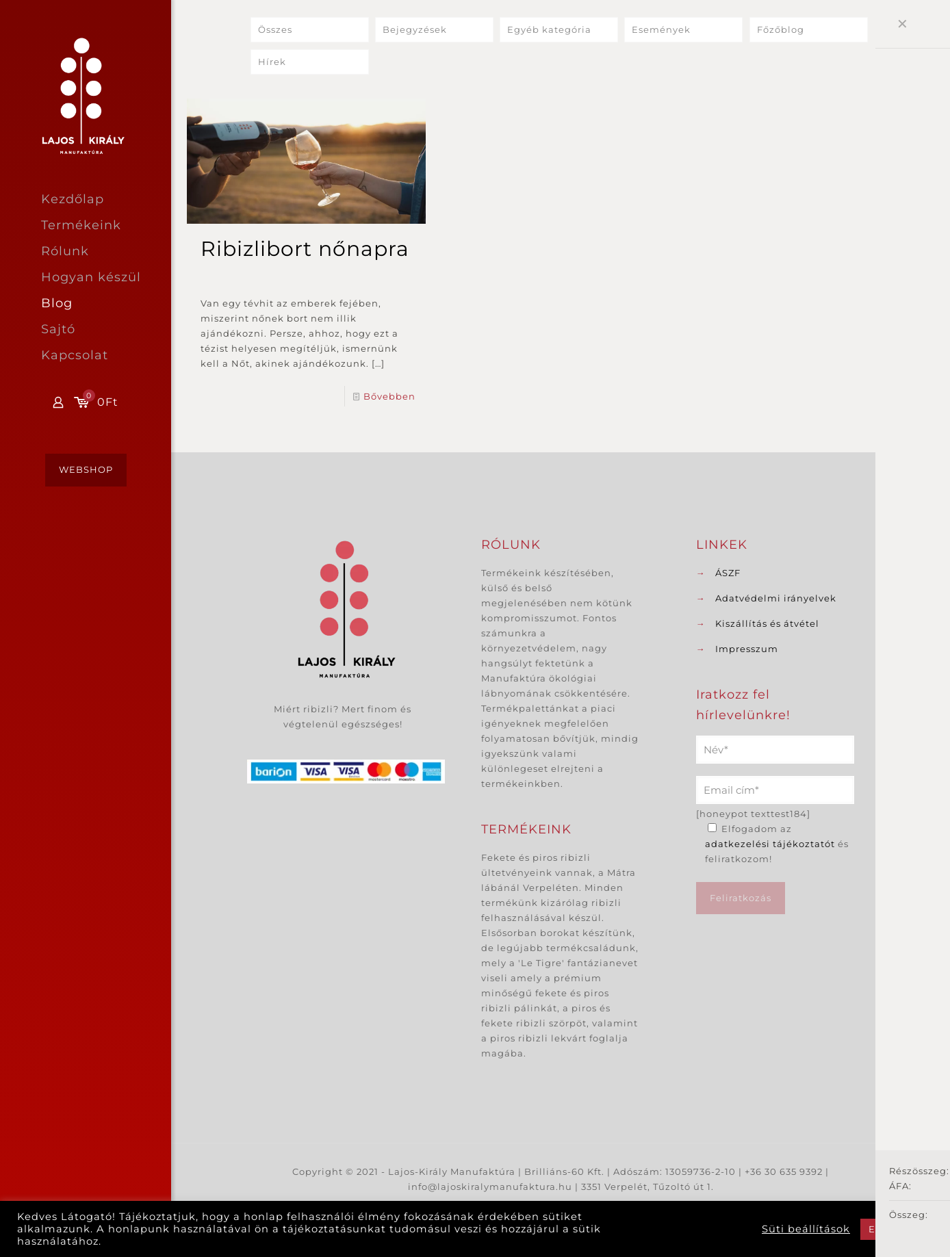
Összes (275, 30)
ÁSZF (728, 572)
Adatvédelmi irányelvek (775, 598)
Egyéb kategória (549, 30)
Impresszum (746, 648)
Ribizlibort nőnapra (305, 248)
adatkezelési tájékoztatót (770, 843)
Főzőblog (780, 30)
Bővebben (389, 396)
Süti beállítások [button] (806, 1229)
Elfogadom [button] (897, 1228)
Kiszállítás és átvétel (767, 623)
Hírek (272, 62)
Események (661, 30)
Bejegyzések (415, 30)
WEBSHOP (86, 469)
